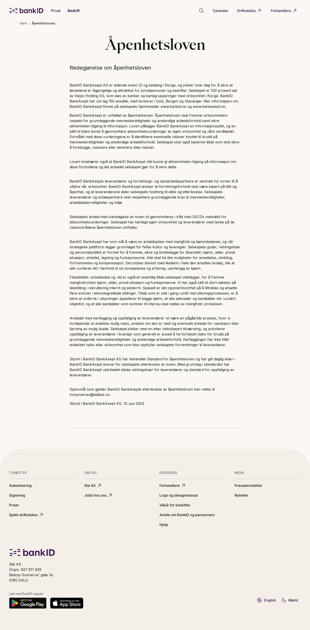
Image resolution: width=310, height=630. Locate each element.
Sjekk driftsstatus (26, 515)
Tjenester (220, 10)
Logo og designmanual (178, 495)
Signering (17, 495)
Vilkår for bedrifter (174, 505)
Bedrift (74, 10)
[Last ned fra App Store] (66, 603)
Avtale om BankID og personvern (187, 515)
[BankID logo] (26, 10)
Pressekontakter (248, 485)
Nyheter (241, 495)
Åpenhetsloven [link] (43, 23)
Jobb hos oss (98, 495)
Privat (55, 10)
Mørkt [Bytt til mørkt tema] (289, 600)
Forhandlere (284, 10)
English (266, 600)
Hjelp (163, 524)
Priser (14, 505)
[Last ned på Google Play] (27, 603)
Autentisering (20, 485)
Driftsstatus (249, 10)
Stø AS (93, 485)
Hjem (23, 23)
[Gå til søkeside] (201, 10)
